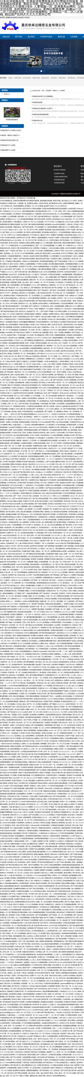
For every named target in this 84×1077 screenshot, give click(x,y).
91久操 (62, 256)
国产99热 (73, 683)
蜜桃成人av (49, 512)
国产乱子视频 (70, 902)
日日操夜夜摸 (13, 330)
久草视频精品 (20, 649)
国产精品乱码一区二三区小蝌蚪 (37, 804)
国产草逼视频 (69, 546)
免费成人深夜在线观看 (62, 960)
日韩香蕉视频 (46, 1028)
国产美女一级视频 (10, 714)
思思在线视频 (5, 467)
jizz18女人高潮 (20, 688)
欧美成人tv (74, 662)
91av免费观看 (5, 651)
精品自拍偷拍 (56, 933)
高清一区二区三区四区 (54, 443)
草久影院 (12, 722)
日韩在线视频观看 (28, 994)
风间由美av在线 (77, 593)
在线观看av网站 (38, 512)
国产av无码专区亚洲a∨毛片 (22, 498)
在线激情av (36, 356)
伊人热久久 (51, 548)
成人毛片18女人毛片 (55, 343)
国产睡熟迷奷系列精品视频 (35, 554)
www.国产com (26, 1028)
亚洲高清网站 (7, 222)
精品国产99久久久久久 (75, 970)
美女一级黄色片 (50, 643)
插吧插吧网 (27, 817)
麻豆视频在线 (60, 548)
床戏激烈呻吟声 (17, 664)
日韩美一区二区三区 (7, 596)
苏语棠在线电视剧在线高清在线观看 (54, 208)
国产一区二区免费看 (35, 707)
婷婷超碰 (15, 733)
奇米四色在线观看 (55, 923)
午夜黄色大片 (58, 309)
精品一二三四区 (61, 367)
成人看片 (80, 551)
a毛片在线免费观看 (56, 501)
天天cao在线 (72, 311)
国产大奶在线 (54, 467)
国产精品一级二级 (31, 467)
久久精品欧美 (36, 1041)
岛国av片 (65, 577)
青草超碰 (7, 411)
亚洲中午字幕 (59, 251)
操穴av (67, 965)
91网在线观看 (16, 1023)
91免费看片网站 (6, 425)
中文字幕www (35, 235)
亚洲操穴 (52, 841)
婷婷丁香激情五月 (44, 570)
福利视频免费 (20, 382)
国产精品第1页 (16, 1065)
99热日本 (34, 828)
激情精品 (72, 577)
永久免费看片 (40, 488)
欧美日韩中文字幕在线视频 (32, 208)
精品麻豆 (19, 759)
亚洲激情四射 (5, 485)
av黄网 (75, 538)
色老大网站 (65, 490)
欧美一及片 (54, 332)
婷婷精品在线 (7, 316)
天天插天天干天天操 (17, 467)
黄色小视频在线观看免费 (69, 314)
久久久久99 (56, 535)
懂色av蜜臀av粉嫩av (68, 883)
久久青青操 (68, 559)
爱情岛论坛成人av (9, 367)
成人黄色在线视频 (62, 422)
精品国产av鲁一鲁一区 (48, 541)
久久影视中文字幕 (66, 1031)
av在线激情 (66, 870)
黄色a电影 (50, 891)
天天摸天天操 (33, 894)
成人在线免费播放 (13, 285)
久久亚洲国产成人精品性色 (18, 456)
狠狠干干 (80, 754)
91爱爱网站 (26, 580)
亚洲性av (29, 823)
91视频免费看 (43, 962)
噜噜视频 (23, 556)
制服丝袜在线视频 (50, 791)
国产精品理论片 (58, 627)
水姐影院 (55, 949)
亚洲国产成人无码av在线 (17, 575)
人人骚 (50, 759)
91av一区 (10, 641)
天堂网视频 (79, 485)
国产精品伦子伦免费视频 (57, 377)
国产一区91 (17, 496)
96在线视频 (76, 599)
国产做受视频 (69, 338)
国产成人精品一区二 (46, 894)
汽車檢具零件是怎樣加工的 (9, 140)
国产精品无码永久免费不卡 (22, 332)
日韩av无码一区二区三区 (73, 348)
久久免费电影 (5, 301)
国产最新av (55, 322)
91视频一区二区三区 (43, 585)
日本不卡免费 (71, 230)
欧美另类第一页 (8, 925)
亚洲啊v (64, 280)
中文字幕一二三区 (61, 651)
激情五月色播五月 (22, 361)
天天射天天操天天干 (68, 907)
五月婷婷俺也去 (57, 878)
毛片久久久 (47, 496)
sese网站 (57, 625)
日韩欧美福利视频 (39, 443)
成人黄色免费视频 (13, 749)
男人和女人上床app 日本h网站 (14, 359)
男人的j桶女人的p (53, 667)
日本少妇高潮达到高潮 (36, 556)
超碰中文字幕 (29, 939)
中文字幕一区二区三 (28, 451)
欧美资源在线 (44, 527)
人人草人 (33, 960)
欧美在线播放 (68, 696)
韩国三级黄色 (7, 280)
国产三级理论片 (34, 306)
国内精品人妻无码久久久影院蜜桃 (23, 293)
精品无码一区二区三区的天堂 (54, 348)
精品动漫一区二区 (47, 356)
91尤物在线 (53, 741)
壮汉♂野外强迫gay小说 (65, 541)
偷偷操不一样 (21, 617)
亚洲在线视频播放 (52, 451)
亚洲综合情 (62, 896)
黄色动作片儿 (15, 815)
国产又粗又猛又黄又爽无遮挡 (23, 989)
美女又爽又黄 (21, 409)
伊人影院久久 (26, 749)
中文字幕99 (70, 432)
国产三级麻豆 (35, 316)
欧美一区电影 (30, 343)
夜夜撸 (4, 783)
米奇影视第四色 (27, 411)
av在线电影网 (39, 411)
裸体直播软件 (63, 330)
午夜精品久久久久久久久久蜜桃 (65, 612)
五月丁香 (40, 975)
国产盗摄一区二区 (9, 541)
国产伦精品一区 (55, 1010)
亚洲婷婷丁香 (47, 509)
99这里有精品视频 (64, 599)
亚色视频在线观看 (35, 670)
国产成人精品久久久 (23, 1041)
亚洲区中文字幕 (28, 501)
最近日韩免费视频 (30, 730)
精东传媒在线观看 (6, 888)
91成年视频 (65, 709)
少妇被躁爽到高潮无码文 (14, 720)
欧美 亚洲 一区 (32, 535)
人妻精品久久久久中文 (50, 330)
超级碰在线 (66, 406)
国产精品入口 (41, 451)
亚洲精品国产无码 (46, 696)
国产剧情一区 (36, 580)
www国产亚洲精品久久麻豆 (18, 427)
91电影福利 (46, 1068)
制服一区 (57, 356)
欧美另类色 (44, 427)
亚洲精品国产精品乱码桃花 (52, 670)
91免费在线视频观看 (33, 1002)
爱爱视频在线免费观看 (69, 973)
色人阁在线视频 (67, 216)
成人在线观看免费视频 (65, 643)
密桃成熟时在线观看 (66, 1049)
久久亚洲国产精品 (13, 896)
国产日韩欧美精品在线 (24, 345)
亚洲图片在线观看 (37, 635)
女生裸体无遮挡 (28, 351)
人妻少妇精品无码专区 (44, 293)
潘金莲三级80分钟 (51, 854)
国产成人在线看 (49, 406)
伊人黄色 (18, 356)
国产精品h (63, 970)
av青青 (36, 253)
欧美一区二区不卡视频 (75, 849)
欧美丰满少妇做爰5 (42, 501)
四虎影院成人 (29, 870)
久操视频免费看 (67, 274)
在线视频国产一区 (72, 293)
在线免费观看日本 (39, 345)
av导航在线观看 (23, 606)
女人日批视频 (39, 222)
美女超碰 (13, 820)
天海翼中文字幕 (22, 894)
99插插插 (60, 638)
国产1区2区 (45, 738)
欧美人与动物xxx (37, 472)
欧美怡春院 (11, 1020)
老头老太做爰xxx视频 (56, 248)
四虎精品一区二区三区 (49, 572)
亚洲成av (66, 1047)
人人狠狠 (15, 364)
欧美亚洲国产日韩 (70, 638)
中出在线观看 (39, 227)
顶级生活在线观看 (6, 227)
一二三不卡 (69, 475)
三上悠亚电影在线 (14, 448)
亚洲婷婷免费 (71, 425)
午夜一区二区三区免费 (57, 1039)
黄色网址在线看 (9, 295)
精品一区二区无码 (9, 314)
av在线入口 (11, 1010)
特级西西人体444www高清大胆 (46, 214)
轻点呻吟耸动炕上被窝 (41, 1010)
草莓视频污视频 (23, 591)
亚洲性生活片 (21, 438)
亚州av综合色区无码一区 (16, 554)
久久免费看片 (48, 472)
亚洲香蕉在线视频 (69, 443)
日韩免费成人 (41, 461)
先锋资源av (67, 259)
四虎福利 (12, 915)
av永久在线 (69, 222)
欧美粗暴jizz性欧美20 (49, 232)
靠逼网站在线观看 (47, 1002)
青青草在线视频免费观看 (27, 770)
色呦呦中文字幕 (54, 427)
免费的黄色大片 (76, 791)
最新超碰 (18, 741)
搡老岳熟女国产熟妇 (43, 259)
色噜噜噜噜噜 (9, 654)
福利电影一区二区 (7, 583)
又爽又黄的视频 (53, 801)
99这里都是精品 (22, 1020)
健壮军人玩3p (32, 933)
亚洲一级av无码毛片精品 (20, 825)
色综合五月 (11, 970)
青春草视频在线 (26, 493)
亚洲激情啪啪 (12, 1068)
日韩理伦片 (41, 359)
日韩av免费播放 (22, 670)
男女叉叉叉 (77, 714)
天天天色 (43, 483)
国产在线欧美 (12, 606)
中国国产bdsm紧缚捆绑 (53, 485)
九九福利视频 (5, 464)
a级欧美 (73, 1062)
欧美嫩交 (42, 596)
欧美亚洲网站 (73, 340)
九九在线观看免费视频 (26, 219)
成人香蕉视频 (72, 430)
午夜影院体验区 (54, 303)
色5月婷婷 (19, 309)
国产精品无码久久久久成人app (64, 685)
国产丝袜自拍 (23, 809)
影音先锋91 (31, 915)
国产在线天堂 (12, 548)
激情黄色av (70, 844)
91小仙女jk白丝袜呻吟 (8, 1054)
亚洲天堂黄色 (27, 1060)
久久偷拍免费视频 (51, 227)
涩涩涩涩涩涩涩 (21, 707)
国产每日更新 (24, 403)
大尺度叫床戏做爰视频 (38, 591)
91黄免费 (72, 514)
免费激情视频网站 (32, 1070)
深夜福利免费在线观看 (72, 672)
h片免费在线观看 (71, 1015)
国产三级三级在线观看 (65, 454)
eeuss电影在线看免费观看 (50, 944)
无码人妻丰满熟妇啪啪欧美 (34, 675)
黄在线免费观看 (31, 688)
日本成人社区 (47, 338)
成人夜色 (61, 617)
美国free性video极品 (7, 290)
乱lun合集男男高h (15, 551)
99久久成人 (61, 316)
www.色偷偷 (78, 324)
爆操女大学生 (45, 235)
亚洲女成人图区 (45, 324)
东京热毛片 (68, 309)
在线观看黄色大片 (77, 237)
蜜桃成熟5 (27, 1007)
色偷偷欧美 (19, 962)
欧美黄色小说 (12, 862)
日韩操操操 (5, 401)
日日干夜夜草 (38, 778)
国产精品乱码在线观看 (54, 488)
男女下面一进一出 (11, 446)
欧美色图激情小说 (34, 385)
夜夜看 (70, 588)
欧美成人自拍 (79, 659)
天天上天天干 (77, 1054)
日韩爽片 (44, 377)
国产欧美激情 (48, 707)
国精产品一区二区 (13, 533)
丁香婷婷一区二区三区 (54, 390)
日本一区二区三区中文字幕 (28, 230)
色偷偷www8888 (66, 483)
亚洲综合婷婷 (73, 277)
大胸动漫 (52, 517)
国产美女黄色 (58, 380)
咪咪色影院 (35, 261)
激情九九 (27, 287)
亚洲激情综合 (43, 517)
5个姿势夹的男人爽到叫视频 (42, 965)
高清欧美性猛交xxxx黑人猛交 (31, 327)
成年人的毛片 (14, 264)
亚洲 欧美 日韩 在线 (77, 393)
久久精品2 (24, 815)
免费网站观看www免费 (59, 551)
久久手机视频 (35, 396)
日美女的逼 (19, 1052)
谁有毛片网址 (43, 448)
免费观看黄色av (48, 577)
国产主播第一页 (50, 411)
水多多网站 (55, 266)
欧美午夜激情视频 (56, 401)
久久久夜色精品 (63, 583)
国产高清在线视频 (16, 786)
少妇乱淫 (49, 1076)
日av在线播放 (67, 622)
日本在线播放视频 (15, 910)
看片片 (27, 881)
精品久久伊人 (13, 230)
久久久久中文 (71, 754)
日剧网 (21, 693)
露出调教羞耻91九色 (36, 272)
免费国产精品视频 (45, 230)
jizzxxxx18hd (62, 962)
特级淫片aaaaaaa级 (40, 651)
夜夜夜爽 (17, 583)
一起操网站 (58, 696)
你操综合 (80, 1052)
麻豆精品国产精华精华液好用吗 (11, 530)
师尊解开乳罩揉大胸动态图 (25, 461)
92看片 (46, 635)
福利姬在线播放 (42, 730)
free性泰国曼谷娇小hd (47, 746)
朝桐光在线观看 (16, 746)
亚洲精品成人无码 (41, 393)
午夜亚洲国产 (10, 617)
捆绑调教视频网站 (70, 401)
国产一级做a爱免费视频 (30, 593)
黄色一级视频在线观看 (12, 767)
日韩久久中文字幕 (64, 799)
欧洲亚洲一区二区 (19, 353)
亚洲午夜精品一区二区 (55, 672)
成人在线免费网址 (12, 266)
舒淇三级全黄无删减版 (24, 512)
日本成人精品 (21, 704)
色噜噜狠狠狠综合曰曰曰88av (47, 583)
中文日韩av (64, 591)
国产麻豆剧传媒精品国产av (46, 862)
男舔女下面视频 (45, 772)
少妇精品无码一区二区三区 (30, 857)
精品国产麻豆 (12, 335)
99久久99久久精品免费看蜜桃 (49, 388)
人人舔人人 (58, 954)
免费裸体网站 (49, 251)
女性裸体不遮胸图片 (37, 361)
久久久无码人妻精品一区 (54, 409)
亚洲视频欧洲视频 (71, 264)
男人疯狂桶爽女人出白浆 (21, 527)
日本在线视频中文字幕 (68, 944)
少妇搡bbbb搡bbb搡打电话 (47, 641)
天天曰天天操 (27, 496)
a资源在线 (8, 527)
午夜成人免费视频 (15, 620)
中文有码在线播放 (22, 541)
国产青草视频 (51, 620)
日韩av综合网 (11, 361)
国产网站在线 (5, 791)
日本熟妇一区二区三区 (19, 380)
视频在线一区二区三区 (48, 601)
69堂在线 (43, 274)
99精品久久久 (62, 859)
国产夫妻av (6, 380)
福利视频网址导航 (75, 875)
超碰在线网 (38, 767)
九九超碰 (49, 309)
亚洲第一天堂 (50, 359)
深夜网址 (36, 248)
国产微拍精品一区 (60, 374)
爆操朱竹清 (70, 772)
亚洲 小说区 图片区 (29, 622)
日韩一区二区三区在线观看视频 (42, 749)
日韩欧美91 (29, 485)
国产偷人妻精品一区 (59, 287)
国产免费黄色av (43, 285)
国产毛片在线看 (16, 1057)
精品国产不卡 (72, 448)
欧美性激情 (5, 738)
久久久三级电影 (64, 757)
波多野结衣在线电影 (68, 351)
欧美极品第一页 (25, 330)
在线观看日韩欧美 (12, 322)
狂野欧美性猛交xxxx (7, 240)
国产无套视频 (35, 757)
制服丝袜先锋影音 (45, 828)
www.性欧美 (56, 253)
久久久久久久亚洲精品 (75, 298)
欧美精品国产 (31, 409)
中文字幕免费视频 (27, 253)
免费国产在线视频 (57, 235)
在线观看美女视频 (72, 290)
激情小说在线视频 (56, 873)
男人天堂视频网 (30, 693)
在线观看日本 (64, 269)
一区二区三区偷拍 (39, 612)
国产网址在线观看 (7, 396)
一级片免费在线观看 (47, 567)
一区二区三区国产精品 (75, 554)
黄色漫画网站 (78, 461)
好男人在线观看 (23, 714)
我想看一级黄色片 (23, 440)
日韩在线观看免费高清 (20, 799)
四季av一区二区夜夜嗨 (72, 411)
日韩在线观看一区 (49, 367)
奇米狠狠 (15, 422)
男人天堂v (3, 472)
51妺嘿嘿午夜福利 (54, 986)
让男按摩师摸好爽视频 (66, 614)
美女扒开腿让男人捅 (59, 772)
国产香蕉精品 (55, 575)
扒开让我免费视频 (50, 272)
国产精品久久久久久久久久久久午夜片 (50, 353)
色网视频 (57, 701)
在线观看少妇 (76, 535)
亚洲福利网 (40, 736)
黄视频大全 (14, 301)
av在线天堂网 (73, 712)
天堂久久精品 (47, 369)
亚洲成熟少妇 (9, 688)
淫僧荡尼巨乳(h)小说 (77, 422)
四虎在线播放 (57, 910)
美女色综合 (75, 891)
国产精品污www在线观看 (34, 625)
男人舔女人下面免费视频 (18, 377)
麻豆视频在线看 (37, 867)
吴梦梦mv (75, 762)
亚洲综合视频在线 (22, 235)
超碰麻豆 (14, 941)
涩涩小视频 (39, 480)
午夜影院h (11, 519)
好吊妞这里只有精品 (23, 725)
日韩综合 (70, 759)
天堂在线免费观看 (67, 303)
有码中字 (16, 907)
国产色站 (44, 757)
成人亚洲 (42, 620)
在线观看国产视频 (52, 554)
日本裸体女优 (58, 788)
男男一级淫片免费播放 (32, 865)
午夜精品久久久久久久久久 (12, 211)
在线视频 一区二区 (27, 983)
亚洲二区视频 (27, 432)
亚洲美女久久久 (11, 219)
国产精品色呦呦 (51, 809)
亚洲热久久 (35, 527)
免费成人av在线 (69, 680)
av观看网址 (72, 551)
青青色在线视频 (41, 343)
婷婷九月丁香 (28, 222)
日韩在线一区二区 (48, 717)
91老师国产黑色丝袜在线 (68, 322)
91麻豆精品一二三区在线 (21, 425)
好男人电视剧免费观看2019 (58, 678)
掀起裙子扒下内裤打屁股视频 (65, 459)
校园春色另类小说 (34, 572)
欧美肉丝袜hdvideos (41, 925)
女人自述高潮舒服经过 (27, 245)
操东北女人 (23, 298)
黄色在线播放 (61, 319)
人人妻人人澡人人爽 (45, 380)
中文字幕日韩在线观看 (49, 519)
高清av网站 (37, 1068)
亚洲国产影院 (48, 701)
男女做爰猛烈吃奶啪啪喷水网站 (26, 290)
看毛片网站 (48, 736)
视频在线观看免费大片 (10, 490)
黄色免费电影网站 (28, 211)
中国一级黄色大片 (71, 295)
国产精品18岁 (46, 287)
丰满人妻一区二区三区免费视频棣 (29, 454)
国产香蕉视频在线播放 (72, 543)
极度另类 (19, 314)
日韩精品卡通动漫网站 (14, 261)
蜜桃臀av (60, 411)
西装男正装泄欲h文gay (70, 456)
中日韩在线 (59, 398)
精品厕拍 (48, 224)
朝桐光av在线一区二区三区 (38, 765)
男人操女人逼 (57, 538)
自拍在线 (64, 899)
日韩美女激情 (65, 237)
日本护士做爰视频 (70, 380)
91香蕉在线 (45, 306)
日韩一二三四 (57, 1028)
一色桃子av (79, 338)
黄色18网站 (68, 873)
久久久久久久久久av (49, 419)
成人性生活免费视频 (70, 345)
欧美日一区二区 (62, 382)
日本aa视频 (16, 920)
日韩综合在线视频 (50, 599)
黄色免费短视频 (78, 309)
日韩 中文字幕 (75, 361)
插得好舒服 (58, 243)
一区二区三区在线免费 (49, 396)
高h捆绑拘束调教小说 (34, 367)
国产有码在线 (32, 548)
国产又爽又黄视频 (41, 504)
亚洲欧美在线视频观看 (74, 770)
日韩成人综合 (29, 873)
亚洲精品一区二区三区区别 (52, 881)
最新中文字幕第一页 (22, 659)
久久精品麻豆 (40, 438)
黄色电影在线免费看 (60, 512)
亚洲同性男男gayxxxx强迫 (12, 517)
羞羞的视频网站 (58, 338)
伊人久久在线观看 (16, 232)
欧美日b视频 (7, 799)
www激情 (9, 332)
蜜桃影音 (25, 641)
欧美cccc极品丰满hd (16, 859)
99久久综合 (71, 817)
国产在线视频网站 (37, 725)
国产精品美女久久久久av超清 (18, 712)
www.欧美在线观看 (58, 224)
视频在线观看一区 (15, 351)
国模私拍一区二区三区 (57, 285)
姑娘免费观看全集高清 (73, 403)
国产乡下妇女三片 (54, 989)
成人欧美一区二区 (6, 208)
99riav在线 (47, 475)
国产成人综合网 (77, 464)
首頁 (43, 90)
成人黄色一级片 (28, 282)
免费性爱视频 (55, 907)
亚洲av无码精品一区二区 (50, 733)
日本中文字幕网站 (67, 253)
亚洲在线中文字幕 (28, 741)
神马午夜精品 (44, 467)
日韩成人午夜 (78, 224)
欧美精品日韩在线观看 (42, 812)
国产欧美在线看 (40, 219)
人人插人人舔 (46, 364)
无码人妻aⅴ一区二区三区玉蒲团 (59, 743)
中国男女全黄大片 (6, 393)
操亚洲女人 (56, 216)
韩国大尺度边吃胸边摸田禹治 (28, 772)
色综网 (76, 222)
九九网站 (65, 340)
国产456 (79, 351)
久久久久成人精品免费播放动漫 (42, 588)
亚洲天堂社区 (63, 722)
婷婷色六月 (59, 904)
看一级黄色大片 (36, 881)
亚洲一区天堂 (36, 330)
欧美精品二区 (19, 654)
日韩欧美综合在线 (9, 309)
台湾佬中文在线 (35, 522)
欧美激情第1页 (63, 925)
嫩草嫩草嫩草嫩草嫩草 (34, 617)
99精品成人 (66, 656)
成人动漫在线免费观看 (42, 630)
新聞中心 (7, 94)
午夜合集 (3, 656)
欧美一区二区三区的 (36, 712)
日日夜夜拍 (17, 214)
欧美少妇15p (64, 393)
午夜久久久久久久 (24, 609)
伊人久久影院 (78, 559)
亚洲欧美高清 (12, 1049)
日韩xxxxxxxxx (12, 849)
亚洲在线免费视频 (31, 388)
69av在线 (55, 593)
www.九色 (49, 981)
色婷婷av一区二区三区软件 (21, 469)
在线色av (45, 836)
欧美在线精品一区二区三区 (62, 533)
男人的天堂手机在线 (63, 886)
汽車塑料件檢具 (46, 37)
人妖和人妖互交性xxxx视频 (9, 838)
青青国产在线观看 (58, 295)
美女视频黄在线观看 (39, 469)
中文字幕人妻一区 (59, 293)
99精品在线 (49, 604)
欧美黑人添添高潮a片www (55, 219)
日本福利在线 (26, 867)
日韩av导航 (8, 496)
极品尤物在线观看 (58, 230)
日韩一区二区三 (12, 403)
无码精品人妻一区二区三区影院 (47, 952)
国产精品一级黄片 (12, 259)
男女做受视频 (34, 403)
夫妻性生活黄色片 (18, 388)
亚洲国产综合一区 (60, 588)
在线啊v (72, 330)
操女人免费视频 (78, 483)
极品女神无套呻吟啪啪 (27, 301)
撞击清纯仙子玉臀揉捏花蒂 (66, 912)
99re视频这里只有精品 (57, 1060)
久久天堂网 (51, 464)
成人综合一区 (57, 562)
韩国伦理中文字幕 (21, 691)
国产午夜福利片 (43, 290)
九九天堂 (20, 939)
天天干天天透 (49, 222)
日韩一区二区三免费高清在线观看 (62, 327)
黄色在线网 (36, 477)
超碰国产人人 (51, 1052)
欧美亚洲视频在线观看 (36, 456)
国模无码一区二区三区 (37, 280)
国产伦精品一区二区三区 (16, 656)
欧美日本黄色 (27, 999)
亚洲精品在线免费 (64, 519)
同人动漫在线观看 (16, 828)
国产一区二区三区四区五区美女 (20, 931)
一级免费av (17, 601)
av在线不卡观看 (53, 237)
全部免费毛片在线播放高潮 (52, 1025)
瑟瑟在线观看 (77, 654)
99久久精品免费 (72, 509)
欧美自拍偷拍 (43, 303)
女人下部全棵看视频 (29, 583)
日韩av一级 (72, 899)
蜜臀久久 (55, 269)
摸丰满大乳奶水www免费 (11, 504)
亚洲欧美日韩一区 (58, 475)
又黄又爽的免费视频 (44, 269)
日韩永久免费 (10, 730)
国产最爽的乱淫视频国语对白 (34, 340)
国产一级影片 (61, 817)
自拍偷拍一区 (37, 496)
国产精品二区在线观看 (58, 290)
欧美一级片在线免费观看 (8, 627)
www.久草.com (34, 427)
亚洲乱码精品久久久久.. (40, 817)
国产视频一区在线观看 (57, 403)
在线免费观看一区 (45, 562)
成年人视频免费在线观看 (68, 467)
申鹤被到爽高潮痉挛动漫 (31, 1044)
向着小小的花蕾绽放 (75, 372)
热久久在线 (15, 651)
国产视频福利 (21, 367)
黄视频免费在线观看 (49, 454)
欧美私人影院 (70, 469)
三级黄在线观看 (54, 836)
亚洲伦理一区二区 (14, 672)
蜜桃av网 (48, 878)
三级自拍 (69, 224)
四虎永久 (34, 319)
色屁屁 (36, 870)
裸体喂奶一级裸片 (9, 725)
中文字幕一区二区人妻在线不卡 (29, 627)
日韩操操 (70, 659)
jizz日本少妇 (22, 548)
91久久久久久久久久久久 (20, 577)
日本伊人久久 (19, 340)
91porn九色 (17, 812)
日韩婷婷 (4, 672)
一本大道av (54, 527)
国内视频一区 (61, 601)
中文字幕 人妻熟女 (6, 973)
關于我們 (18, 37)
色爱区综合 (62, 846)
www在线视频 (24, 348)
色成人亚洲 (36, 364)
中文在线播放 (5, 667)
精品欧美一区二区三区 (46, 398)
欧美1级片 (72, 815)
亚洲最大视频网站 (65, 332)
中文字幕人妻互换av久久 (11, 585)
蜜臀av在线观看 (73, 280)
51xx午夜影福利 (59, 736)
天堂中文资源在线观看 (8, 237)
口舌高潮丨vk (35, 440)
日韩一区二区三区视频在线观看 (48, 970)
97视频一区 (36, 720)
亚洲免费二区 (5, 599)
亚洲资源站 (22, 862)
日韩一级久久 (59, 556)
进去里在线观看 (14, 480)
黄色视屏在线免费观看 (33, 717)
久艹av (54, 1020)
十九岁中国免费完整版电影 (17, 957)
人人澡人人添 (49, 646)
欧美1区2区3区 (57, 324)
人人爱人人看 (65, 535)
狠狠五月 (6, 264)
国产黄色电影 (9, 372)
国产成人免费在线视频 (12, 844)
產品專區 (31, 37)
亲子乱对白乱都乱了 (17, 485)
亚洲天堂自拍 (13, 243)
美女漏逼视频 (17, 728)
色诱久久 (53, 1004)
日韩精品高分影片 (10, 319)
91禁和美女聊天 (52, 775)
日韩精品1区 (31, 646)
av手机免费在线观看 (21, 765)
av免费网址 (41, 714)
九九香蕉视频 (12, 216)
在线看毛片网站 (56, 259)
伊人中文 (13, 670)
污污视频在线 (60, 222)
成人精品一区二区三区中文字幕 (26, 240)
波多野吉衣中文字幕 (24, 237)
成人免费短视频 (51, 277)
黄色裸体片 (44, 490)
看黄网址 (10, 991)
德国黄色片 (68, 788)
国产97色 (12, 894)
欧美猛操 (43, 672)
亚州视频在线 (40, 335)
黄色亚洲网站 (65, 361)
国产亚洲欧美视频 (69, 409)
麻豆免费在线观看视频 (36, 224)
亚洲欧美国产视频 (28, 551)
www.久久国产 (70, 556)
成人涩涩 (24, 224)
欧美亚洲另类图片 (71, 272)
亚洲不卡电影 (70, 736)
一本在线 (58, 385)
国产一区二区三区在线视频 (18, 475)
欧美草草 (60, 272)
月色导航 (40, 646)
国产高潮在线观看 (35, 685)
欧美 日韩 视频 (73, 374)
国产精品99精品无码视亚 (44, 301)
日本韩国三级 (27, 728)
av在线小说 (52, 319)
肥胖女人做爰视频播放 (39, 237)
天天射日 (20, 417)
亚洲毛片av (70, 838)
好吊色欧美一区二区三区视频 (69, 440)
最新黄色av (59, 680)
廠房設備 (61, 37)
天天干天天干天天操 (74, 504)
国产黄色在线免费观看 (21, 280)
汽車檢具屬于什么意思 (7, 150)
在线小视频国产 (40, 309)
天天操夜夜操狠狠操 (73, 414)
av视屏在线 (40, 780)
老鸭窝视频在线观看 (31, 430)
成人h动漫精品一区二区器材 (12, 817)
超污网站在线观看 (31, 277)
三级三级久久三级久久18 (75, 896)
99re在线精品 (39, 939)
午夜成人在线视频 (27, 973)
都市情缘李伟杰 (38, 722)
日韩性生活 (30, 946)
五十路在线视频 (71, 266)
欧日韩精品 (28, 417)
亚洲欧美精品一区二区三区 (67, 794)
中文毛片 (13, 546)
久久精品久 (36, 274)
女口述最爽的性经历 (38, 775)
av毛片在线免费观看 (44, 372)
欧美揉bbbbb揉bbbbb (53, 340)
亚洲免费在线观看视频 (33, 836)
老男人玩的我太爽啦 (17, 374)
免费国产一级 (39, 543)
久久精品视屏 (5, 577)
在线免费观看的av (26, 651)
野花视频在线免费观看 (75, 846)
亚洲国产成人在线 (59, 509)
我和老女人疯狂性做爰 (76, 572)
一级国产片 (37, 417)
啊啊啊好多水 (31, 359)
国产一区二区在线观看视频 (45, 245)
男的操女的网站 (58, 902)
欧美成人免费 (16, 411)
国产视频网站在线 (10, 612)
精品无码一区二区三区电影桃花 (26, 372)
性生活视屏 (22, 852)
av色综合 (30, 936)
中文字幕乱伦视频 (60, 311)
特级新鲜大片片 (25, 604)
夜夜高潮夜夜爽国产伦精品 (72, 243)
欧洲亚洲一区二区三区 (18, 535)
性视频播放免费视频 (70, 1025)
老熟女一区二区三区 (43, 551)
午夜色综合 (25, 796)
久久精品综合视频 (27, 630)
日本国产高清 (17, 432)
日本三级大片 (34, 541)
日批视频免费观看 (34, 519)
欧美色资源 (4, 351)
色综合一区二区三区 (31, 1047)
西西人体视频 (39, 351)
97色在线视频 (61, 425)
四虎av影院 (68, 235)
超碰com (67, 804)
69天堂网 (13, 303)
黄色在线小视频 (12, 949)
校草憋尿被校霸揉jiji (47, 261)
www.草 (78, 385)
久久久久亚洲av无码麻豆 (56, 699)
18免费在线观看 (26, 443)
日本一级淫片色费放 (59, 372)
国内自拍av (16, 630)
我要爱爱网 (49, 725)
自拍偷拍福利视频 (27, 533)
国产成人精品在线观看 (29, 448)
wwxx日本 (68, 251)
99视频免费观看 (60, 335)
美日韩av (78, 469)
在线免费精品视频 (71, 738)
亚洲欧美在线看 (70, 627)
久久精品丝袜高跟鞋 (76, 606)
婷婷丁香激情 (32, 862)
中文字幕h (39, 251)
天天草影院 (32, 1020)
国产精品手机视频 (60, 849)
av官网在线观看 (29, 314)
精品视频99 (59, 546)
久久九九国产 (69, 630)
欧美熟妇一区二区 (40, 525)
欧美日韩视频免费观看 (42, 754)
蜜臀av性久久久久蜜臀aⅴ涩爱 (68, 227)
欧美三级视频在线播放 (10, 369)
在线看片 (20, 509)
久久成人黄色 (9, 1052)
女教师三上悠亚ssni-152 (12, 580)
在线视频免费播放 (36, 348)
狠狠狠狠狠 (18, 588)
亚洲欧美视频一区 (32, 401)
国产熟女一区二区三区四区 (25, 251)
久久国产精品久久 (76, 836)
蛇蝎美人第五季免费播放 (26, 662)
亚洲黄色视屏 (24, 883)
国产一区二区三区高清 (74, 527)
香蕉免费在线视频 (22, 960)
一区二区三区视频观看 (37, 981)
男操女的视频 (24, 324)
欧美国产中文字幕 (25, 266)
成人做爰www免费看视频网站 (64, 767)
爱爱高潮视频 (67, 714)
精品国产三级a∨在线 (43, 664)
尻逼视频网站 (31, 683)
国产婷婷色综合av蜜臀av (31, 738)
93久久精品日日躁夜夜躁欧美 (59, 498)
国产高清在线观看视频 (51, 867)
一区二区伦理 (62, 448)
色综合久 (59, 406)
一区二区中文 (7, 907)
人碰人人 (41, 277)
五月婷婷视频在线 (38, 931)
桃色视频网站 (72, 749)
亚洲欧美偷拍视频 (57, 630)
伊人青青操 (14, 809)
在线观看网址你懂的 (10, 678)
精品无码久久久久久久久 (37, 464)
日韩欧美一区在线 (46, 477)
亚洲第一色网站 (21, 398)
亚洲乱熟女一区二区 (67, 427)
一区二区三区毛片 (34, 377)
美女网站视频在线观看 (56, 264)
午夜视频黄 (21, 675)
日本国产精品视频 (9, 461)
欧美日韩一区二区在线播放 (55, 996)
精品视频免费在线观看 (17, 343)
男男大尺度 (49, 335)
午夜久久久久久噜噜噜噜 (74, 438)
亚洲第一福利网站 (6, 556)
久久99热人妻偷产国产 (23, 967)
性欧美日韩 (67, 472)
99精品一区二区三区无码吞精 (44, 282)
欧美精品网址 (45, 825)
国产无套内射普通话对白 (43, 216)
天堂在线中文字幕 (75, 388)
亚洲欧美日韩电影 (13, 451)
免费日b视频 (51, 469)
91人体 (35, 530)
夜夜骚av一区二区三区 (12, 253)
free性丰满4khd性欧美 (29, 801)
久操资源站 (50, 438)
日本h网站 (56, 899)
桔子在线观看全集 (25, 1004)
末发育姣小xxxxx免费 (52, 351)
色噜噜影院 (65, 836)
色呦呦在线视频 (24, 422)
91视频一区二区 (50, 638)
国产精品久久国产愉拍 (11, 459)
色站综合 (37, 614)
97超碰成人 (44, 248)
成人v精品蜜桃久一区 (74, 287)
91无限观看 (10, 928)
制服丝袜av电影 (71, 369)
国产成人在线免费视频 (33, 846)
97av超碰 (7, 941)
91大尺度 (62, 770)
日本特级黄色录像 (68, 485)
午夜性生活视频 (42, 264)
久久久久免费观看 (36, 577)
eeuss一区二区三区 (65, 446)
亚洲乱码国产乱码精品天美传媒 (29, 483)
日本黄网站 (69, 282)
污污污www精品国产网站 (46, 422)
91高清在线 (17, 208)
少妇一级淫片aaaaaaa (66, 931)
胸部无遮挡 (64, 388)
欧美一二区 (69, 1007)
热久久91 (49, 612)
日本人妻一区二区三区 (33, 374)
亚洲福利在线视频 (57, 825)
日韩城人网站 (5, 1057)
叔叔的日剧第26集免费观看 (39, 256)
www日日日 (13, 274)
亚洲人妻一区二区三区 (25, 820)
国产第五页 (43, 759)
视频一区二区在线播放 (10, 570)
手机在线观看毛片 (28, 214)
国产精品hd (76, 1012)
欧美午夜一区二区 (51, 780)
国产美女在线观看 (44, 535)
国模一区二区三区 (25, 364)
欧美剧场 (16, 327)
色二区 (62, 965)
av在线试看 (72, 208)
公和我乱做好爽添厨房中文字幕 (32, 751)
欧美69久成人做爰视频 (41, 332)
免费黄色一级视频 (41, 314)
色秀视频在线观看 (10, 754)
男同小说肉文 (64, 451)
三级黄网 (31, 480)
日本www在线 (35, 825)
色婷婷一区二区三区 (70, 343)
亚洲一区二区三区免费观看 (66, 1052)
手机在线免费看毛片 (43, 322)
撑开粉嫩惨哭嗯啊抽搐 (27, 322)
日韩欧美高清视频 (48, 385)
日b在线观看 (58, 1002)
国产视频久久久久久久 (57, 704)
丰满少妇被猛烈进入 (11, 298)
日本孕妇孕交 (12, 483)
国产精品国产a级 (66, 667)
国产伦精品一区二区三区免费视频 (25, 269)
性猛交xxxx (26, 261)
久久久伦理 (75, 960)
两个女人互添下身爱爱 (22, 396)
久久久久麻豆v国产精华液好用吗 (19, 472)
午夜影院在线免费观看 (35, 406)
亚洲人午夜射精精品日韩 (21, 316)
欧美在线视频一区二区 (54, 920)
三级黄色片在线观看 (63, 359)
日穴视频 (18, 593)
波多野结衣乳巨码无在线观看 (23, 393)
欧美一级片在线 (17, 567)
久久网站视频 (48, 243)
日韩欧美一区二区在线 (14, 1060)
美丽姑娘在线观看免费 (8, 794)
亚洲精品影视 (13, 522)
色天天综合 (60, 469)
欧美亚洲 (16, 556)
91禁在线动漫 (52, 799)
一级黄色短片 (21, 830)
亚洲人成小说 (9, 356)
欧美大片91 (80, 736)
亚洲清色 (44, 654)
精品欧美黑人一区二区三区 (31, 910)
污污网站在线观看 (57, 1065)
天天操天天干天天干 (77, 506)
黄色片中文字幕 (29, 996)
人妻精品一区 (78, 807)
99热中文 (26, 1033)
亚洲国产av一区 (15, 944)
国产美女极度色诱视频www (27, 414)
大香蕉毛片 (25, 986)
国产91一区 (31, 704)
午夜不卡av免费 (28, 812)
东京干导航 (28, 720)
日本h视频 (24, 306)
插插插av (22, 243)
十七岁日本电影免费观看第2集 (33, 599)
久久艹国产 (77, 733)
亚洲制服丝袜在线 (10, 591)
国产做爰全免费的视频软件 (29, 907)
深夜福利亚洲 (5, 374)
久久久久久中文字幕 (72, 353)
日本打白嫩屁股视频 (31, 633)
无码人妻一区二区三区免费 (12, 952)
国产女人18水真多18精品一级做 (65, 301)
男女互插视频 (53, 1018)
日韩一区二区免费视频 (53, 456)
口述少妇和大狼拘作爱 (12, 857)
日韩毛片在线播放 (18, 717)
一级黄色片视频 (78, 580)
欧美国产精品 (13, 783)
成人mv (30, 778)
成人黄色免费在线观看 (21, 435)
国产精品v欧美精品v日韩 (9, 311)
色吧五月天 (52, 448)
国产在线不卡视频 (47, 311)
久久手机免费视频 (64, 214)
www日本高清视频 (23, 564)
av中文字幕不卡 (28, 525)
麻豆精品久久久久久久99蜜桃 (67, 633)
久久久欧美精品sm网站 (38, 891)
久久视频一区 (60, 245)
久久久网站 (4, 480)
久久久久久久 (78, 390)
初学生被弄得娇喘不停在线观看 (30, 369)
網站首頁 (6, 37)
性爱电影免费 (37, 1060)
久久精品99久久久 (40, 794)
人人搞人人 (76, 622)
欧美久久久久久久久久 (50, 614)
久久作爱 (63, 712)
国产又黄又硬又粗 (21, 272)
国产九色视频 (41, 770)
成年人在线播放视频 (57, 306)
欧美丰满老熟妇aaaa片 (45, 960)
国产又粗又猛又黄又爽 (63, 567)
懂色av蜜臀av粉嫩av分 (34, 243)
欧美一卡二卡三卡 (48, 459)
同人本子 (69, 461)
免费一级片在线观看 (16, 430)
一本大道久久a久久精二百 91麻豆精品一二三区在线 (43, 656)
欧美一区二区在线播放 (32, 295)
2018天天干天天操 (41, 741)
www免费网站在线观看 (14, 1062)
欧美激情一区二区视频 (27, 459)
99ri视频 (62, 266)
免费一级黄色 (56, 973)
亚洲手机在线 (68, 324)
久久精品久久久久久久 (9, 509)
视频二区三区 (33, 596)
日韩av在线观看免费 (44, 762)
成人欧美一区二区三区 (24, 722)
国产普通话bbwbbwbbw (30, 746)
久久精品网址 (50, 425)
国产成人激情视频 (6, 327)
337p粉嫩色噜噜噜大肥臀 (58, 430)
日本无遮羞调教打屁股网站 (37, 298)
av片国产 (29, 575)
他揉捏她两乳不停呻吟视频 (70, 828)
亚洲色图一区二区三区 (37, 809)
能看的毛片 (62, 396)
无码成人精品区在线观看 (38, 883)
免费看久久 (50, 849)
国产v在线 (48, 533)
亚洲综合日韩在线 (39, 432)
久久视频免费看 (5, 999)
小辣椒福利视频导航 (14, 256)
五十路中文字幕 (58, 564)
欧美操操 (70, 396)
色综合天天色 (27, 530)
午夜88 (45, 1060)
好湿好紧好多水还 (26, 248)
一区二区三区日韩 (37, 680)
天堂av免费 (61, 432)
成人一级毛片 (10, 960)
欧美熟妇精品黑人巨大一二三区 (47, 211)
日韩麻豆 (12, 409)
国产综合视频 (20, 804)
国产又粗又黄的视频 (64, 862)
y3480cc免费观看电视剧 (41, 266)
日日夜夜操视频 (12, 1004)
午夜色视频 (22, 335)
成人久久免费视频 (13, 1028)
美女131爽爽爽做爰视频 (75, 211)
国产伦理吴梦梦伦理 (26, 854)
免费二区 (51, 994)
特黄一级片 (63, 211)
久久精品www (53, 833)
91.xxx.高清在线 (59, 477)
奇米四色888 (45, 435)
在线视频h (48, 609)
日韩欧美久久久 (71, 245)
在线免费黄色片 (46, 564)
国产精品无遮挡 (45, 253)
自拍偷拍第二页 (11, 543)
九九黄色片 (60, 841)
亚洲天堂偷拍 (54, 240)
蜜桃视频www (50, 939)
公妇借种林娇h (5, 1023)
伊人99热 (53, 817)
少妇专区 (36, 823)
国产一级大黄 (68, 538)
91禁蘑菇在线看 (75, 269)
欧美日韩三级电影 (6, 353)
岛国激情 (30, 928)
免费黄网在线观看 (66, 733)
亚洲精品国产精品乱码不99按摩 (12, 488)
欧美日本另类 (42, 693)
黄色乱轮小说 (42, 683)
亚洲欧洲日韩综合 (19, 406)
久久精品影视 (5, 815)
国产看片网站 (68, 525)
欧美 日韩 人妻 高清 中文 (72, 730)
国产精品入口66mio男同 (47, 382)
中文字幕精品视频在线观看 (59, 635)
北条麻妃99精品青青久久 (30, 672)
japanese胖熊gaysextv (8, 1012)
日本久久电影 (35, 435)
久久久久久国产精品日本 (60, 506)
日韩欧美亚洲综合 (64, 741)
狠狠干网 (24, 480)
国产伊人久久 (10, 438)
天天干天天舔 (12, 538)
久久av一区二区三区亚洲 (74, 996)
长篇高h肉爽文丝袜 (45, 796)
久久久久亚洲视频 (43, 622)
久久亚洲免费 (24, 390)
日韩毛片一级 (62, 298)
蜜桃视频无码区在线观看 (49, 440)
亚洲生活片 (42, 957)
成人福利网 (34, 303)
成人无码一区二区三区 (38, 390)
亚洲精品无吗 (58, 981)
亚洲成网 (33, 714)
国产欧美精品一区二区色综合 (70, 240)
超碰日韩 (3, 562)
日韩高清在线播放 (54, 274)
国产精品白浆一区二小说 (14, 287)
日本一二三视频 (31, 841)
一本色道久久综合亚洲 (58, 414)
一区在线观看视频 (64, 232)
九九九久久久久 (43, 414)
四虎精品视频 (73, 512)
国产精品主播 (42, 801)
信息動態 (48, 90)
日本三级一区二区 (58, 369)
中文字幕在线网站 (55, 999)
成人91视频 (52, 298)
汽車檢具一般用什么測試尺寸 (10, 135)
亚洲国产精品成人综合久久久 (24, 899)
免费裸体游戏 (38, 446)
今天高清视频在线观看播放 (31, 1023)
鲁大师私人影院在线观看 (32, 232)
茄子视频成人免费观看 (58, 688)
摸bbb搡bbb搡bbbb (38, 425)
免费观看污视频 (16, 282)
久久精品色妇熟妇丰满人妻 (24, 925)
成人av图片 (51, 683)
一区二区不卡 (29, 614)
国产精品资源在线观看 (27, 259)
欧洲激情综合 (45, 401)
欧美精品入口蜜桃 (38, 643)
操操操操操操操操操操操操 (65, 517)
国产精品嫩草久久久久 (29, 285)
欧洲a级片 (69, 256)
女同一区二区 (48, 751)
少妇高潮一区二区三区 (49, 417)
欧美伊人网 (15, 248)
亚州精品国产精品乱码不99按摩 (45, 514)
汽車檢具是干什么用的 (7, 145)
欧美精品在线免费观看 (45, 954)
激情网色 (62, 823)
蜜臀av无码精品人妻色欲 (19, 464)
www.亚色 (6, 535)
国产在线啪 (27, 588)
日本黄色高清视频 (58, 1007)
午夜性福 (26, 1062)
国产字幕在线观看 (61, 261)
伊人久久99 (75, 519)
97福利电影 (79, 398)
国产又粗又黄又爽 (77, 596)
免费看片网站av (54, 314)
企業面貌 (73, 37)
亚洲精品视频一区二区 (29, 896)
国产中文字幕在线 (19, 683)
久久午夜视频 (47, 685)
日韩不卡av (11, 235)
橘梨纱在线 (33, 844)
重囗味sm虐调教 (48, 374)
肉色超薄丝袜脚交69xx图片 (41, 1007)
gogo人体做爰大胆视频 (8, 878)
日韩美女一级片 (26, 667)
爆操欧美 (22, 701)
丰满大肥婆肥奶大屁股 (15, 1007)
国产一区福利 (10, 251)
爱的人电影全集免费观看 (38, 1018)
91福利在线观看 (61, 815)
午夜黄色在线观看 (27, 767)
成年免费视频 (33, 380)
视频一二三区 (71, 609)
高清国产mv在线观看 (74, 775)
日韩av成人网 (20, 946)
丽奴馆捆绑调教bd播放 (65, 480)
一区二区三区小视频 (57, 1015)
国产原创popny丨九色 (25, 514)
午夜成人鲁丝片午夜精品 (16, 904)
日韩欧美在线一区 (72, 1057)
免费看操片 (80, 664)
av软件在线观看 (6, 214)
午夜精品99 (20, 295)
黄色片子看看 (24, 1076)
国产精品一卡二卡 (72, 688)
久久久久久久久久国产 (59, 570)
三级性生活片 (66, 356)
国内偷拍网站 (35, 564)
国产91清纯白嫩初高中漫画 (55, 461)
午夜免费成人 (18, 222)
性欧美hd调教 (65, 867)
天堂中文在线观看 (73, 319)
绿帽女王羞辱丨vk (60, 749)
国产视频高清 (62, 277)
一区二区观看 (43, 678)
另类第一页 (38, 946)
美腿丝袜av (17, 227)
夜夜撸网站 (58, 604)
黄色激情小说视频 (21, 596)
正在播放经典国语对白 (30, 517)
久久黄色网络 (7, 1047)
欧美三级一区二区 (75, 778)
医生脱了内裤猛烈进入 (30, 833)
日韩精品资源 (13, 245)
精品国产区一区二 (33, 311)
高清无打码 (53, 962)
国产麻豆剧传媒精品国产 (11, 306)
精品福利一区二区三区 (26, 216)
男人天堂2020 (70, 417)
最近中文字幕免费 (14, 385)
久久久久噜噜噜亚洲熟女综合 (57, 852)
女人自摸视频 (46, 295)
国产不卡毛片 (29, 309)
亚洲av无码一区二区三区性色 (40, 1033)
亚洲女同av (78, 419)
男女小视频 (73, 591)
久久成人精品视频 (33, 743)
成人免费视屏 (24, 522)
